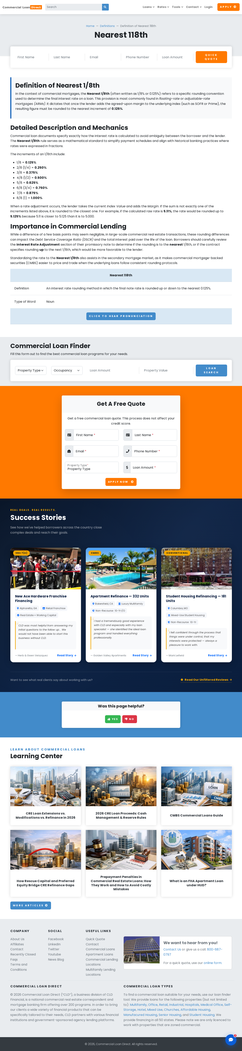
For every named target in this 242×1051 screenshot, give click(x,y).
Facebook (56, 939)
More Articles (31, 905)
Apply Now (121, 481)
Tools (176, 7)
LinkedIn (54, 944)
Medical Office (212, 1004)
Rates (161, 7)
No (129, 719)
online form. (213, 963)
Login (208, 7)
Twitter (53, 949)
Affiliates (17, 944)
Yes (113, 719)
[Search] (73, 7)
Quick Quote (211, 57)
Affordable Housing (195, 1009)
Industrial (176, 1004)
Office (153, 1004)
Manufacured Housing (140, 1015)
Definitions (107, 26)
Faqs (14, 959)
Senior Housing (170, 1015)
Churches (171, 1009)
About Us (17, 939)
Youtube (54, 954)
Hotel (141, 1009)
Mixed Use (155, 1009)
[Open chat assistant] (230, 1039)
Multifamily (138, 1004)
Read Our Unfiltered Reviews (206, 680)
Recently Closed (23, 954)
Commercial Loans (100, 949)
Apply (228, 7)
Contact (192, 7)
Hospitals (192, 1004)
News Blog (56, 959)
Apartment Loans (99, 954)
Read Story (66, 655)
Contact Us (172, 949)
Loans (147, 7)
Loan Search (211, 370)
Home (90, 26)
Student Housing (202, 1015)
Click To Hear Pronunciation (121, 316)
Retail (163, 1004)
